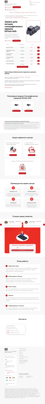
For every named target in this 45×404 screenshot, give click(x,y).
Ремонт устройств (17, 12)
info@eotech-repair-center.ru (13, 330)
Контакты (31, 12)
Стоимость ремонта (22, 348)
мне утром (33, 4)
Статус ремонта (8, 7)
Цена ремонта (23, 12)
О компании (11, 12)
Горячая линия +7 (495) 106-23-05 (35, 3)
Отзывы (35, 12)
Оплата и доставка (22, 350)
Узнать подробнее (22, 173)
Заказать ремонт (16, 110)
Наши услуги (21, 358)
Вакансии (27, 12)
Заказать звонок (16, 7)
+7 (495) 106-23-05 (15, 328)
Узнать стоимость (16, 40)
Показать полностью (8, 87)
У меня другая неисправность (22, 66)
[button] (1, 225)
